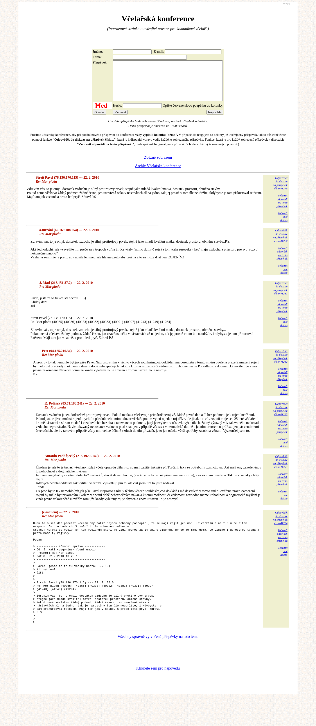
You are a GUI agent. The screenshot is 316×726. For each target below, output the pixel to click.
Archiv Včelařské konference (158, 174)
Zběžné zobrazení (158, 165)
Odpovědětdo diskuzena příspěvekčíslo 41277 (280, 243)
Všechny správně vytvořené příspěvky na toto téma (158, 665)
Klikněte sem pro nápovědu (158, 696)
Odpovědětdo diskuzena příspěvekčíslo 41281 (280, 296)
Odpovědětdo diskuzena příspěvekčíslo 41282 (280, 364)
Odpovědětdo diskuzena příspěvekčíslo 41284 (280, 526)
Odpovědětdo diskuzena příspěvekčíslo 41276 (280, 191)
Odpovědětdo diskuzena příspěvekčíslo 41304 (280, 469)
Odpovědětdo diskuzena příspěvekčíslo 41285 (280, 417)
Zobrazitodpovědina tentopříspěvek (281, 209)
